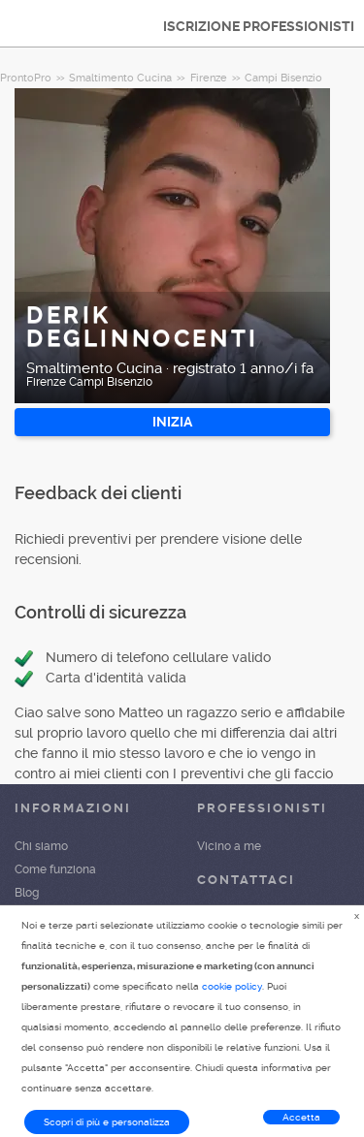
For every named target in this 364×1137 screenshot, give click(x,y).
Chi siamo (41, 846)
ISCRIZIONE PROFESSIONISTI (258, 26)
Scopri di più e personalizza (107, 1122)
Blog (27, 893)
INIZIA (172, 421)
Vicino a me (229, 846)
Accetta (301, 1117)
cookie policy (232, 986)
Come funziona (55, 869)
